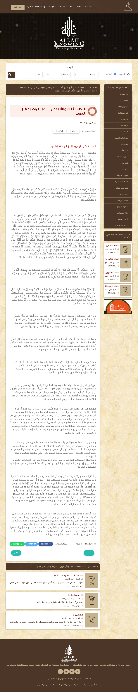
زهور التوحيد (123, 194)
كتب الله (125, 163)
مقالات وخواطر (122, 213)
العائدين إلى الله (122, 201)
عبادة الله (124, 150)
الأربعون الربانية (75, 595)
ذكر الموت (78, 614)
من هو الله (124, 94)
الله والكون (124, 119)
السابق (89, 553)
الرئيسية (92, 88)
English (73, 131)
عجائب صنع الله (122, 125)
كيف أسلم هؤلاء (122, 188)
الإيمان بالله (124, 100)
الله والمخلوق (123, 113)
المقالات (80, 88)
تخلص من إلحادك (121, 225)
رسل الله (125, 169)
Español (59, 131)
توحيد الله (124, 144)
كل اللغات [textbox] (64, 74)
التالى (16, 553)
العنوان (122, 74)
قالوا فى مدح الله (122, 175)
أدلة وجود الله (123, 107)
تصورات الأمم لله (121, 157)
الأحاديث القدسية (121, 182)
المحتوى (108, 74)
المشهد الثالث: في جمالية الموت (67, 575)
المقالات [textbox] (92, 74)
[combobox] (86, 75)
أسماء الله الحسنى (121, 138)
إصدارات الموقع (122, 207)
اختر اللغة (18, 7)
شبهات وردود (123, 219)
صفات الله (124, 132)
